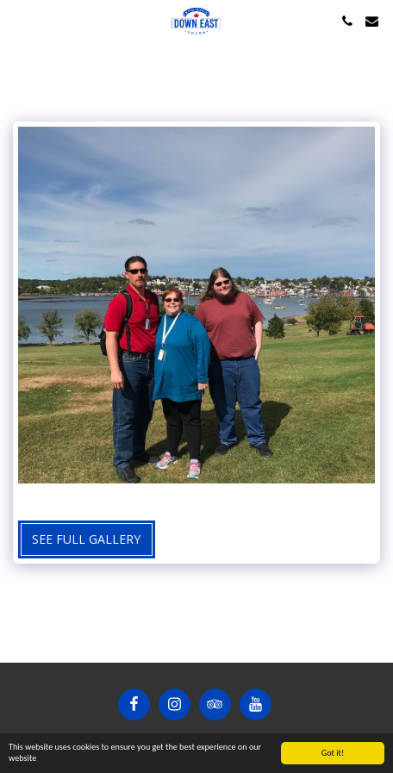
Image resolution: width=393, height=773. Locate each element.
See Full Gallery (86, 539)
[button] (19, 20)
